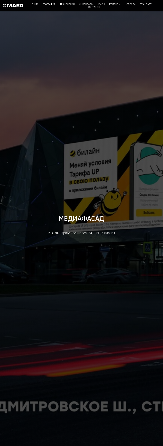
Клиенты (115, 4)
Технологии (67, 4)
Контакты (94, 7)
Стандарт (146, 4)
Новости (130, 4)
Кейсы (101, 4)
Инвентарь (86, 4)
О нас (35, 4)
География (49, 4)
